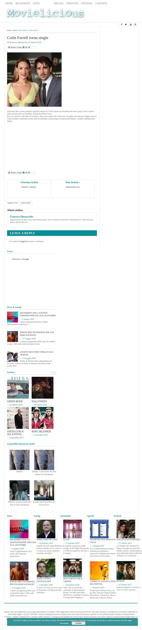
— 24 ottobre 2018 (14, 405)
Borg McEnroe (41, 431)
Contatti (101, 3)
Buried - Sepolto (29, 187)
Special (59, 3)
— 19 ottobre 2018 (39, 405)
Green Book (15, 401)
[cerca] (29, 259)
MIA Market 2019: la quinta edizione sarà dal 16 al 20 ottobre (23, 542)
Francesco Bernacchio (21, 216)
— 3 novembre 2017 (40, 435)
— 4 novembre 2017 (15, 438)
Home (9, 3)
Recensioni (23, 3)
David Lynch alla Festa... (15, 433)
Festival (87, 3)
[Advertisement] (116, 14)
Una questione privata (128, 540)
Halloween (39, 401)
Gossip (47, 3)
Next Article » (72, 182)
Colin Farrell (25, 203)
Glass (66, 540)
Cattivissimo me (73, 187)
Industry (72, 3)
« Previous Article (29, 182)
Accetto (78, 623)
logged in (24, 241)
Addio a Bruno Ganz (47, 540)
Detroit (121, 581)
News (36, 3)
